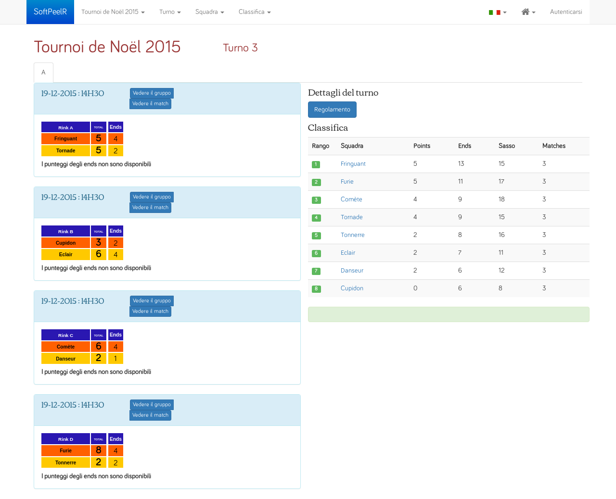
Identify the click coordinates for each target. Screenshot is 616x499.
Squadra (209, 12)
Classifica (255, 12)
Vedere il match (150, 104)
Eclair (348, 253)
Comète (351, 199)
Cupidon (352, 288)
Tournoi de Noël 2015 (113, 12)
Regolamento (332, 109)
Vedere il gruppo (152, 93)
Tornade (352, 217)
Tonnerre (353, 235)
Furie (347, 181)
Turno (170, 12)
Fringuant (353, 164)
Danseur (352, 270)
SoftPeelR (50, 12)
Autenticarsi (566, 12)
